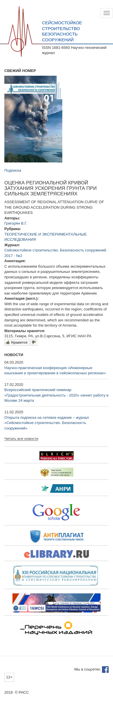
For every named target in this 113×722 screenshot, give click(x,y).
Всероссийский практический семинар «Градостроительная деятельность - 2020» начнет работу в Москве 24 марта (56, 395)
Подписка (12, 170)
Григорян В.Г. (15, 223)
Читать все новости (21, 439)
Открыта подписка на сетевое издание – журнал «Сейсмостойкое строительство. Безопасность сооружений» (46, 422)
